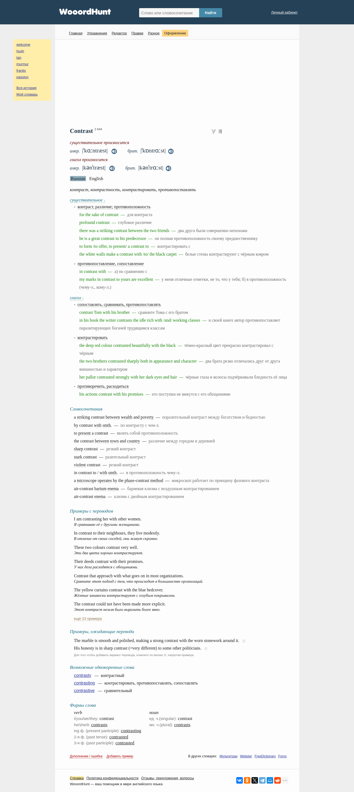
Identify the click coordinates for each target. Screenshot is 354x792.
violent (80, 464)
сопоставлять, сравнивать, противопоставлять (119, 304)
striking (83, 417)
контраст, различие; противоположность (114, 206)
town (114, 441)
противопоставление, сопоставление (111, 263)
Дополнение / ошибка (86, 756)
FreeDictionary (265, 756)
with (97, 425)
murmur (23, 64)
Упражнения (97, 33)
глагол (77, 297)
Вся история (27, 88)
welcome (23, 45)
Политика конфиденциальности (113, 778)
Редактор (119, 33)
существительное (87, 200)
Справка (77, 778)
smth (107, 425)
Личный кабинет (284, 12)
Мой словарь (27, 94)
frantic (21, 71)
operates (105, 480)
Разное (154, 33)
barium (100, 488)
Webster (246, 756)
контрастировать (93, 337)
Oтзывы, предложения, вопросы (167, 778)
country (133, 441)
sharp (78, 448)
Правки (137, 33)
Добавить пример (120, 756)
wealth (126, 417)
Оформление (175, 33)
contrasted (118, 736)
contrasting (84, 683)
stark (78, 457)
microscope (87, 480)
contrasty (82, 675)
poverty (147, 417)
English (96, 178)
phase (129, 480)
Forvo (282, 756)
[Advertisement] (179, 83)
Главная (75, 33)
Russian (78, 178)
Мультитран (228, 756)
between (113, 417)
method (156, 480)
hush (20, 51)
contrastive (84, 690)
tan (19, 58)
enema (113, 488)
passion (23, 77)
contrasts (99, 724)
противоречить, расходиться (103, 386)
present (84, 433)
